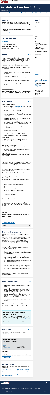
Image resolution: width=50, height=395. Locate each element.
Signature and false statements (22, 374)
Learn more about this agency (8, 32)
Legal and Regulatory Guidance (35, 388)
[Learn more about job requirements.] (29, 101)
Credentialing (37, 84)
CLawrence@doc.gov (6, 347)
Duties (18, 12)
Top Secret (36, 74)
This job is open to (11, 12)
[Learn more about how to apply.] (29, 329)
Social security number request (7, 375)
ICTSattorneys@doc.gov (18, 106)
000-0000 (4, 345)
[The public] (9, 42)
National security (37, 86)
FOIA (11, 391)
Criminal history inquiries (6, 369)
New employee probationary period (22, 371)
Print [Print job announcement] (39, 8)
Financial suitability (5, 371)
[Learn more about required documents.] (29, 281)
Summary (3, 12)
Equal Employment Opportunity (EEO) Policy (23, 370)
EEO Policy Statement (4, 388)
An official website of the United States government (10, 0)
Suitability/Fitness (38, 85)
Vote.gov (47, 390)
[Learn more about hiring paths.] (29, 39)
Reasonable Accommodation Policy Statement (15, 388)
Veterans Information (26, 388)
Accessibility (8, 391)
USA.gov (45, 391)
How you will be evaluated (33, 12)
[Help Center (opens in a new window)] (41, 2)
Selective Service (5, 374)
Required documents (43, 12)
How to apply (4, 15)
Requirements (23, 12)
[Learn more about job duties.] (29, 54)
